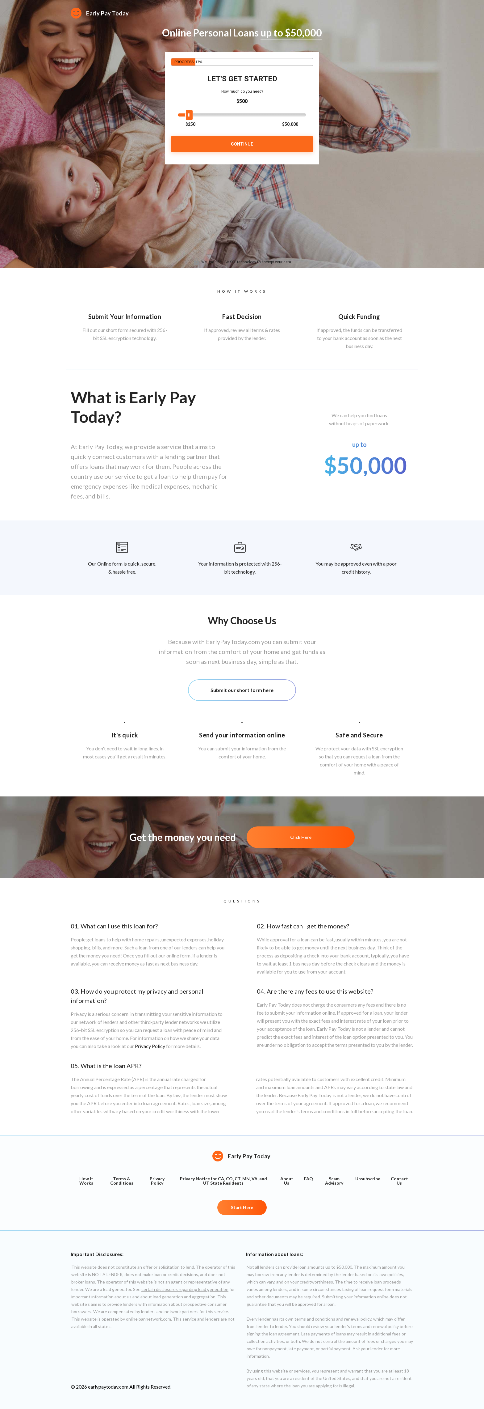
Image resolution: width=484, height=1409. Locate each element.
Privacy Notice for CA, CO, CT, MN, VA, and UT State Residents (223, 1181)
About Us (286, 1181)
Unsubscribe (367, 1178)
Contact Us (399, 1181)
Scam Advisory (334, 1181)
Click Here (300, 837)
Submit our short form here (242, 690)
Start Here (242, 1207)
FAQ (308, 1178)
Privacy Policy (150, 1046)
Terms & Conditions (121, 1181)
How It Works (86, 1181)
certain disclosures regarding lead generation (184, 1289)
